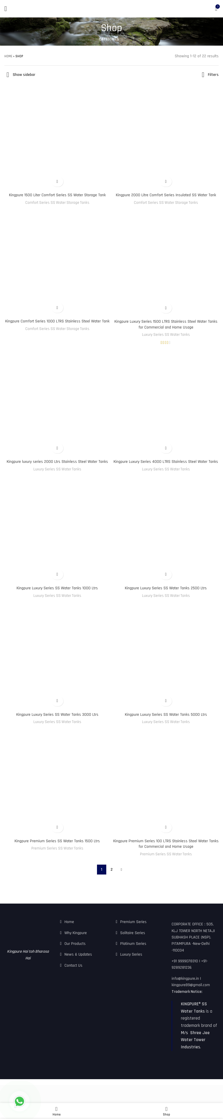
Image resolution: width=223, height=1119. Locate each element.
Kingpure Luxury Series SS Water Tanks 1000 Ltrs (57, 599)
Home (9, 56)
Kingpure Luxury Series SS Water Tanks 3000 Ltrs (57, 726)
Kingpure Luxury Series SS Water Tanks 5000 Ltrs (166, 726)
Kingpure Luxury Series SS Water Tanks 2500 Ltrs (166, 599)
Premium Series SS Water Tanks (57, 860)
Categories (109, 39)
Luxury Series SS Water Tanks (166, 340)
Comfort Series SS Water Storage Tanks (57, 208)
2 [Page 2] (111, 881)
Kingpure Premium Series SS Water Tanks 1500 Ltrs (57, 852)
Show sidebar (26, 75)
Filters (212, 75)
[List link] (83, 933)
